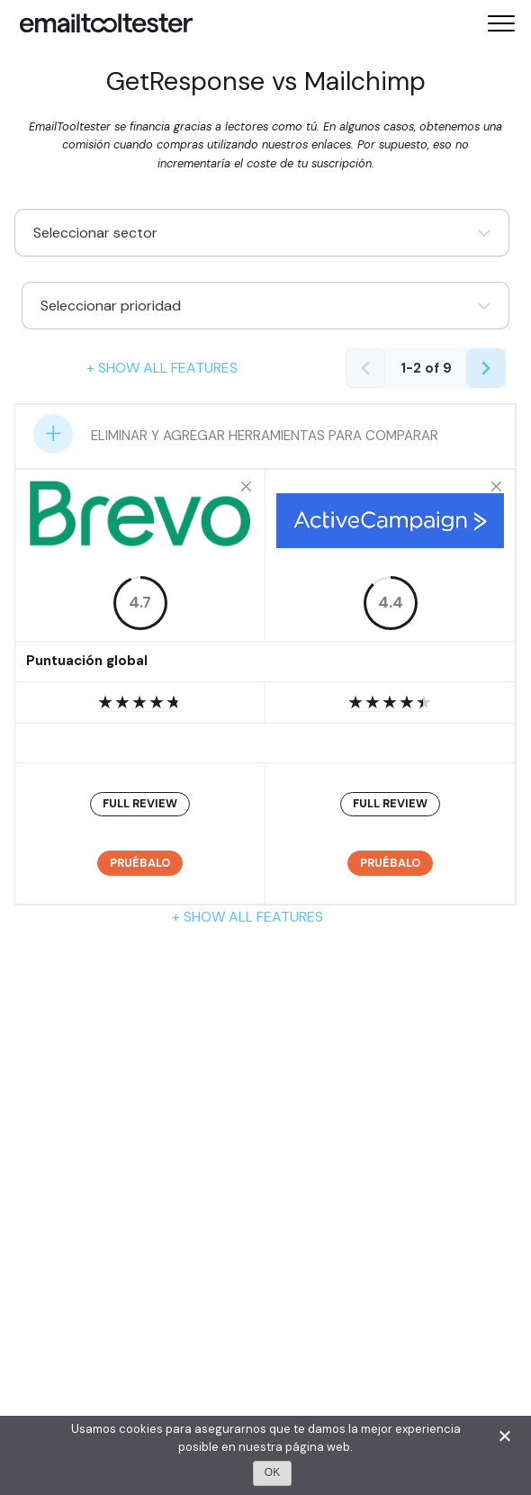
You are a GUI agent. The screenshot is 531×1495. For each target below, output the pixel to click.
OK (272, 1472)
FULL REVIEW (140, 803)
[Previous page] (365, 368)
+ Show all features (162, 367)
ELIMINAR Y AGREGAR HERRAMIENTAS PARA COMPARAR (264, 436)
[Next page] (486, 368)
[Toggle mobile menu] (501, 23)
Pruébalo (140, 862)
